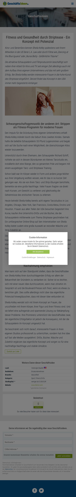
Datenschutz (41, 257)
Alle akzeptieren (38, 252)
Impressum (50, 257)
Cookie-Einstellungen (29, 257)
